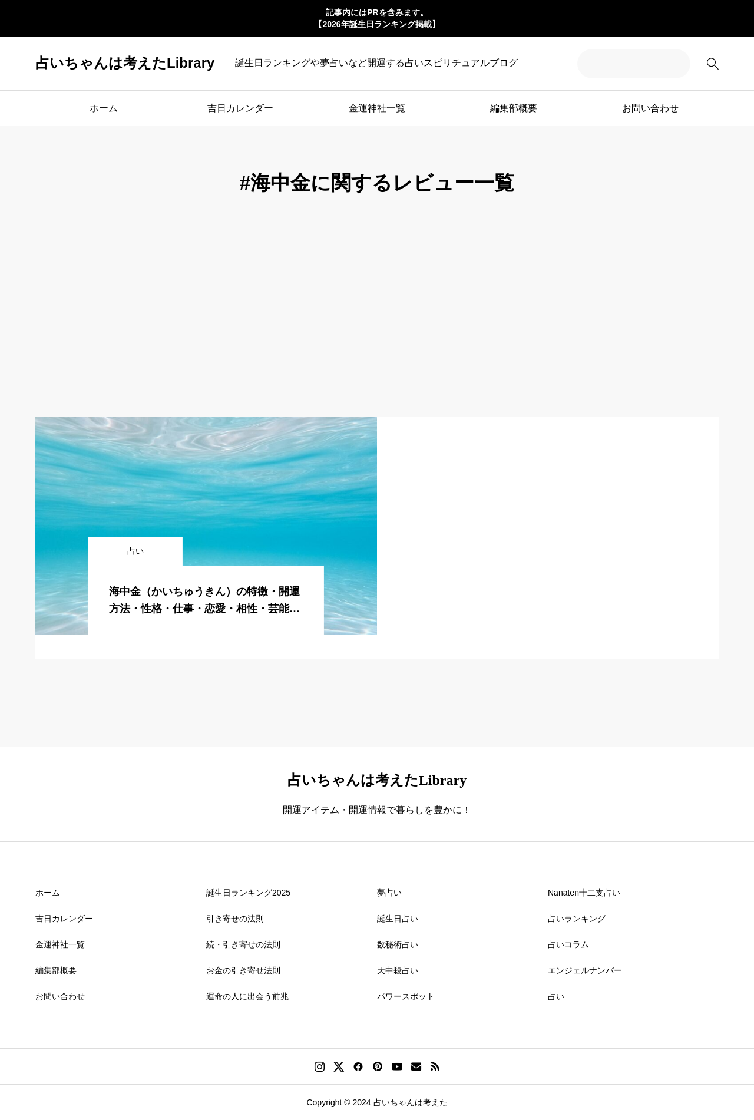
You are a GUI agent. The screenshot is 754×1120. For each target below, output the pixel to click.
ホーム (104, 108)
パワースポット (406, 996)
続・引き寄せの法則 (243, 944)
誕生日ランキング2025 (248, 892)
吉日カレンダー (240, 108)
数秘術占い (397, 944)
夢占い (389, 892)
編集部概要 (513, 108)
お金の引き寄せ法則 (243, 970)
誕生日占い (397, 918)
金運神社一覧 (377, 108)
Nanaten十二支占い (584, 892)
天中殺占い (397, 970)
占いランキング (577, 918)
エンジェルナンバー (585, 970)
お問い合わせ (650, 108)
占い (556, 996)
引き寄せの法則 (235, 918)
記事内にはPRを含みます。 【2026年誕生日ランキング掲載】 (376, 18)
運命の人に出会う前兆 (247, 996)
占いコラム (568, 944)
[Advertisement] (377, 328)
